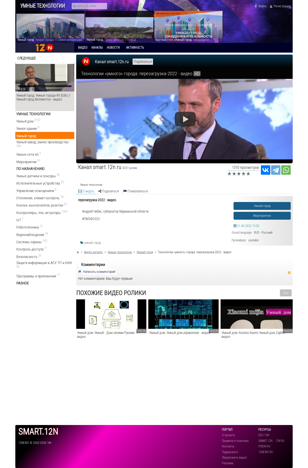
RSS (289, 273)
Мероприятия (262, 216)
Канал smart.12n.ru (112, 61)
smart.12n (38, 432)
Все (285, 293)
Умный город (262, 206)
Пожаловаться (135, 191)
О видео (86, 191)
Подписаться (143, 62)
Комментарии (93, 264)
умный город (92, 243)
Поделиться (108, 191)
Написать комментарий (99, 272)
